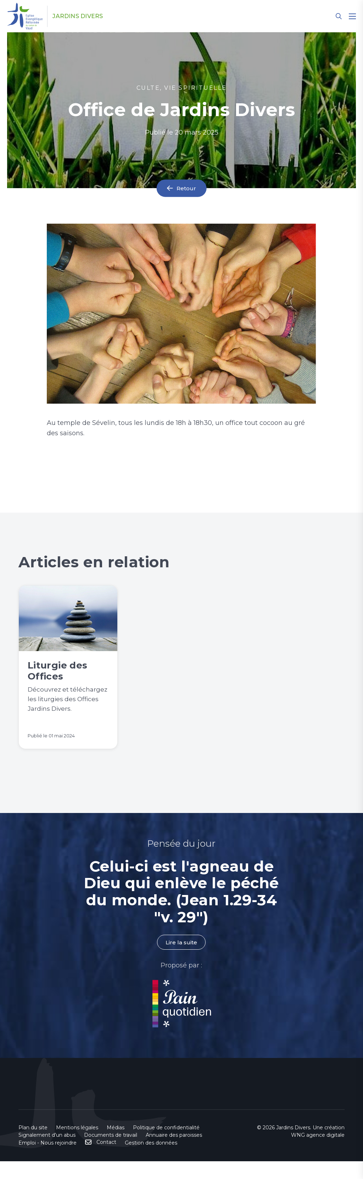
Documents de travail (110, 1153)
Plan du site (33, 1145)
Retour (186, 188)
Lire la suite (181, 960)
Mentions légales (77, 1145)
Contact (106, 1160)
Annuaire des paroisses (174, 1153)
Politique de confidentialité (166, 1145)
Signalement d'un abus (47, 1153)
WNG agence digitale (318, 1153)
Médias (115, 1145)
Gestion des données (151, 1160)
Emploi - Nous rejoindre (47, 1160)
